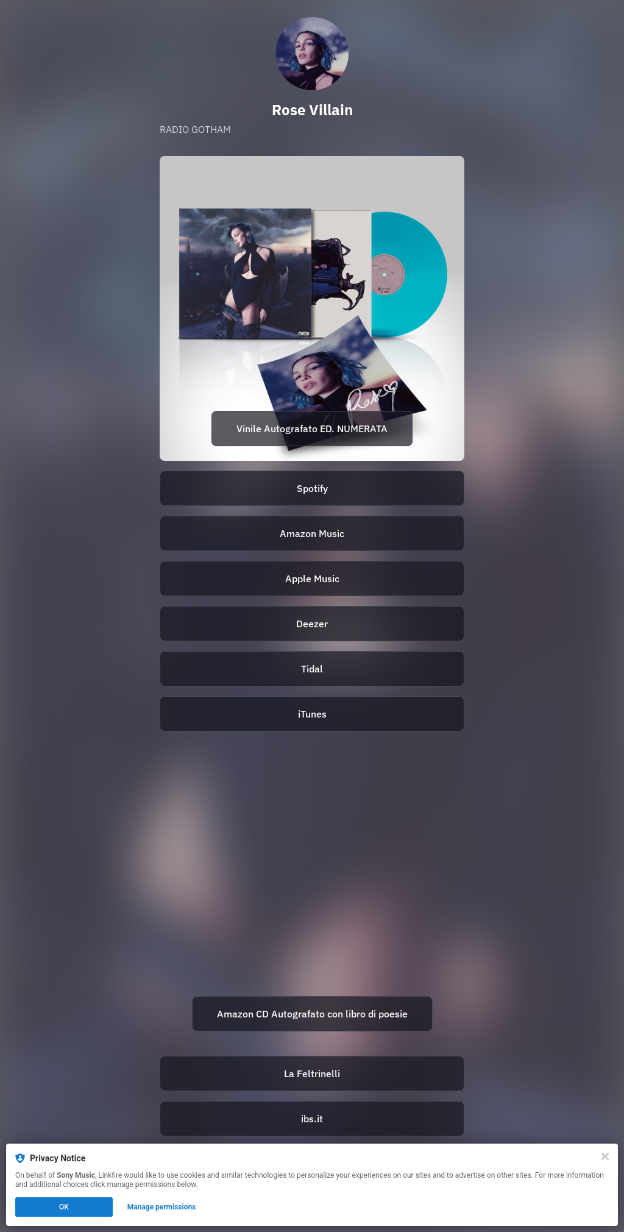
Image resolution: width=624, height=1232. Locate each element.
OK (64, 1207)
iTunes (312, 714)
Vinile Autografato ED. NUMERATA (312, 428)
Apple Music (312, 578)
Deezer (312, 624)
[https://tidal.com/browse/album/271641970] (312, 668)
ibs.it (312, 1119)
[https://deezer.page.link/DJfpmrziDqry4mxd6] (312, 623)
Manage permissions (161, 1207)
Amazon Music (312, 533)
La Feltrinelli (312, 1073)
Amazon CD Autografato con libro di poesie (312, 1014)
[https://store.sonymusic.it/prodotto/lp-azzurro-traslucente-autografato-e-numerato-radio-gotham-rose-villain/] (312, 308)
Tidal (312, 669)
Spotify (312, 488)
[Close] (605, 1156)
